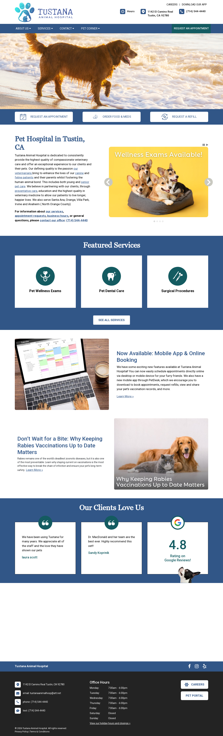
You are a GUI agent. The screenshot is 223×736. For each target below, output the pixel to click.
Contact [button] (67, 28)
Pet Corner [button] (90, 28)
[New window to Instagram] (196, 667)
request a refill (179, 117)
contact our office (52, 220)
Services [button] (45, 28)
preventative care (26, 191)
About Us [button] (23, 28)
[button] (204, 144)
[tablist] (158, 221)
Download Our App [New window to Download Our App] (194, 4)
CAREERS (172, 4)
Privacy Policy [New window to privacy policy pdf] (21, 731)
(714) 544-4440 (77, 220)
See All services (111, 320)
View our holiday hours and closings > (110, 723)
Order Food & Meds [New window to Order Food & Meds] (111, 117)
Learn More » (125, 396)
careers (194, 685)
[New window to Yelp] (204, 667)
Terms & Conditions (39, 731)
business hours (57, 216)
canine (79, 173)
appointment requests (30, 216)
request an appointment (44, 117)
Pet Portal (194, 695)
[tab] (154, 221)
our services (54, 211)
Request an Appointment (191, 28)
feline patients (24, 177)
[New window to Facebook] (189, 667)
